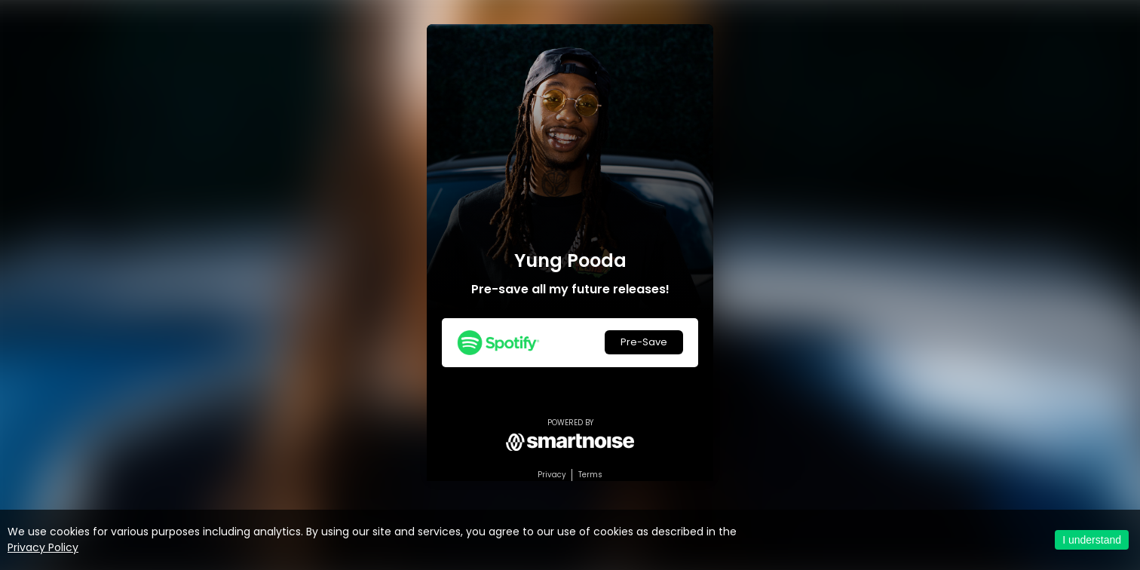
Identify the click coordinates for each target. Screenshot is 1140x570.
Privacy (552, 474)
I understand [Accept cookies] (1091, 540)
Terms (590, 474)
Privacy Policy (43, 547)
